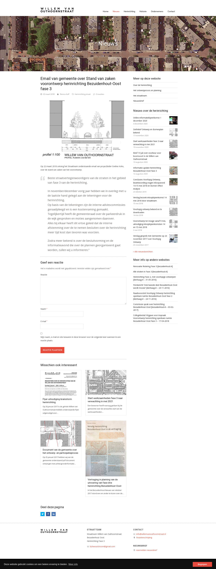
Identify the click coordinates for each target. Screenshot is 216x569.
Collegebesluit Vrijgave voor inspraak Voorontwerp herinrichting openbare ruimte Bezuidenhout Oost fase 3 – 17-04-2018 (152, 318)
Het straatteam (140, 95)
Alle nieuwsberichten (143, 251)
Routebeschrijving (144, 537)
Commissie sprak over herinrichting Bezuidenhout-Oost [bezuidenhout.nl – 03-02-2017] (153, 307)
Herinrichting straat (83, 94)
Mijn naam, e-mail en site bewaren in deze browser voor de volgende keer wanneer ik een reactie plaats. (80, 339)
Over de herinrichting (142, 85)
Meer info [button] (73, 564)
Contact (138, 530)
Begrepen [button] (202, 564)
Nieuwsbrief (138, 101)
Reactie (43, 274)
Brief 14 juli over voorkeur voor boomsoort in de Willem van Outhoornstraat (147, 156)
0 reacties (100, 94)
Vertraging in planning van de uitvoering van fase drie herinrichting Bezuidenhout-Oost (104, 482)
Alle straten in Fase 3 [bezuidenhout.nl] (150, 271)
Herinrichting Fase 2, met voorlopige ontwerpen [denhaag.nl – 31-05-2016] (154, 278)
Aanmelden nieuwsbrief (146, 550)
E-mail (43, 321)
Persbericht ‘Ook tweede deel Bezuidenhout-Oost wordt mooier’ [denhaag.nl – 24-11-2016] (155, 286)
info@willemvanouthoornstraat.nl (151, 534)
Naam (43, 309)
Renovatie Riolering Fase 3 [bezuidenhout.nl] (153, 266)
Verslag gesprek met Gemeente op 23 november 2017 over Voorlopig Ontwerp (150, 239)
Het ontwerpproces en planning (147, 90)
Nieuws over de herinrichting (150, 110)
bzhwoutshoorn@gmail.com (102, 546)
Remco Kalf (64, 94)
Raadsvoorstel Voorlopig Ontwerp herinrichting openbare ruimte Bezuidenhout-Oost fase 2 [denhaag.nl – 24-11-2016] (154, 296)
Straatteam (94, 530)
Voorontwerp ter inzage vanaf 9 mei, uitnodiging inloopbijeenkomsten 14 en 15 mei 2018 (149, 224)
